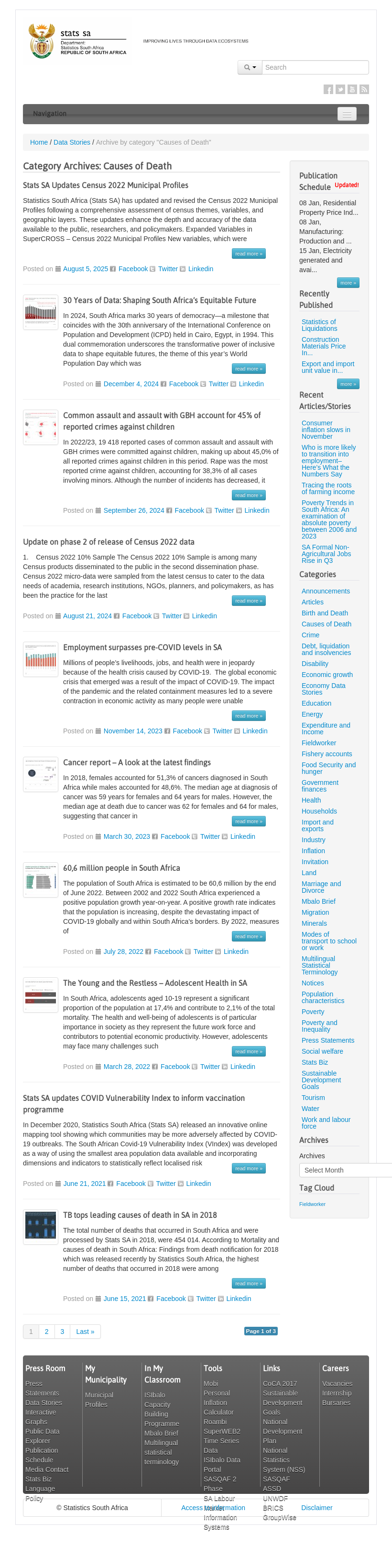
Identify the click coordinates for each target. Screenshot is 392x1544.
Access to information (213, 1508)
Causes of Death (326, 624)
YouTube (352, 89)
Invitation (315, 862)
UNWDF (275, 1498)
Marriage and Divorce (321, 887)
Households (319, 811)
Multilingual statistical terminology (161, 1452)
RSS (364, 89)
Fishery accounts (327, 754)
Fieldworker (319, 743)
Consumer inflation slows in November (326, 429)
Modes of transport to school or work (329, 941)
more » (348, 283)
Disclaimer (316, 1508)
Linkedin (200, 269)
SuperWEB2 (222, 1431)
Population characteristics (323, 997)
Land (309, 873)
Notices (313, 983)
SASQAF (276, 1479)
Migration (315, 912)
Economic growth (327, 674)
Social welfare (322, 1051)
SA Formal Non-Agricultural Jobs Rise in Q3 (326, 553)
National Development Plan (283, 1431)
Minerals (314, 923)
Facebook (328, 89)
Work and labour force (326, 1123)
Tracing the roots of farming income (328, 488)
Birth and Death (325, 613)
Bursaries (336, 1403)
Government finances (320, 786)
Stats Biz (315, 1062)
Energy (312, 714)
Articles (313, 602)
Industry (314, 840)
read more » (248, 253)
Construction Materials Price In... (324, 346)
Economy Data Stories (324, 689)
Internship (336, 1393)
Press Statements (328, 1040)
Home (39, 142)
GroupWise (279, 1517)
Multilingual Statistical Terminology (320, 965)
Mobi (211, 1383)
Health (311, 800)
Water (310, 1108)
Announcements (326, 591)
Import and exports (318, 825)
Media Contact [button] (46, 1469)
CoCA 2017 (280, 1383)
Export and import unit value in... (328, 367)
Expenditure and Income (326, 728)
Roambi (215, 1422)
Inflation (313, 851)
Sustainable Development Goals (321, 1079)
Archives (312, 1156)
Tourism (313, 1097)
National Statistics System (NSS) (284, 1460)
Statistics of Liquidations (320, 325)
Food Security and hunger (329, 768)
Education (316, 703)
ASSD (272, 1488)
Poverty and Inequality (320, 1026)
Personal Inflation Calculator (219, 1402)
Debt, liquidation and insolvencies (326, 649)
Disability (315, 663)
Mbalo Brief (319, 901)
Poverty (313, 1011)
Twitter (340, 89)
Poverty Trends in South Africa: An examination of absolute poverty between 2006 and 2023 (329, 519)
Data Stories (72, 142)
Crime (310, 635)
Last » (85, 1331)
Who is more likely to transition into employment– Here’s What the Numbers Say (329, 461)
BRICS (273, 1508)
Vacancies (337, 1383)
